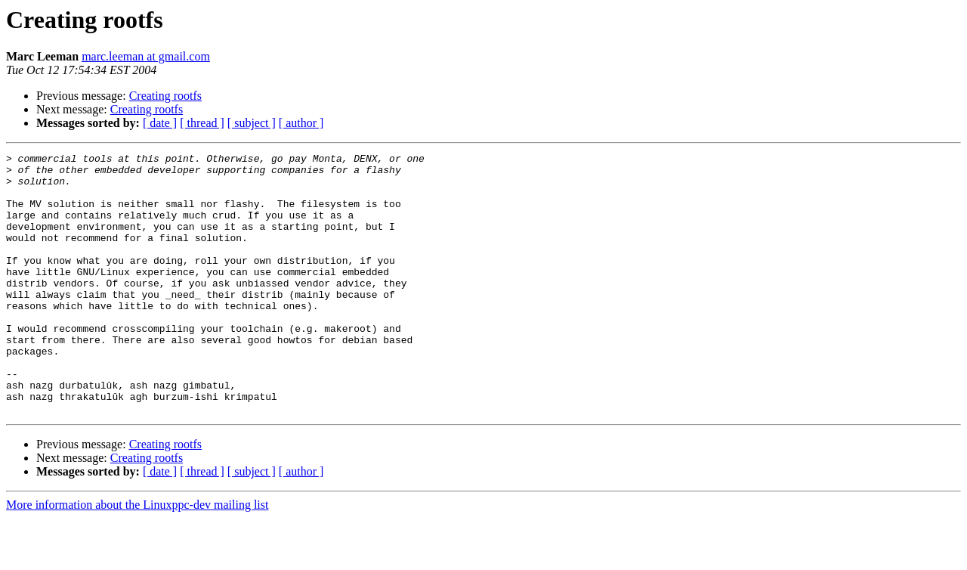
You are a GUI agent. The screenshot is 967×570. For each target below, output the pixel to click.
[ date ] (160, 122)
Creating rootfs (165, 95)
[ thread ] (202, 122)
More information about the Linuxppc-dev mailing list (137, 556)
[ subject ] (251, 122)
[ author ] (301, 122)
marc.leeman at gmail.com (146, 56)
